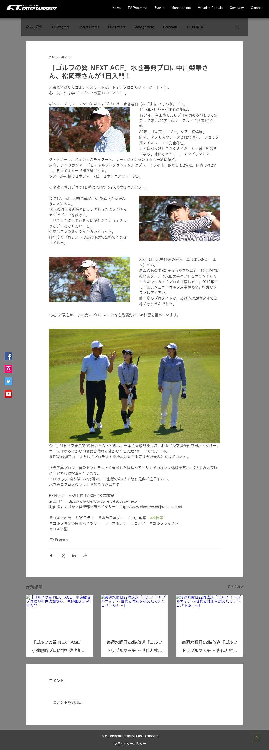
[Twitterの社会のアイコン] (8, 381)
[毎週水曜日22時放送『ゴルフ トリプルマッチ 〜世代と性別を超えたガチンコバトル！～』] (134, 614)
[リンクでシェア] (85, 555)
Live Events (116, 27)
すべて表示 (235, 586)
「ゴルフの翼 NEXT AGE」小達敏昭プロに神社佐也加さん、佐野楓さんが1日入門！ (59, 647)
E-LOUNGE (195, 27)
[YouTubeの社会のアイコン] (8, 394)
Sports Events (88, 27)
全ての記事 (34, 27)
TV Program (60, 27)
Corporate (170, 27)
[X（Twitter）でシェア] (62, 555)
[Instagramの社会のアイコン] (8, 369)
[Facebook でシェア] (51, 555)
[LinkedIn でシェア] (74, 555)
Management (144, 27)
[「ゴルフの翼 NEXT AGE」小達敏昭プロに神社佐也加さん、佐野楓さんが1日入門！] (59, 614)
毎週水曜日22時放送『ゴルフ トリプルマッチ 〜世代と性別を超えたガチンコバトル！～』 (134, 647)
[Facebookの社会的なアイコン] (8, 356)
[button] (210, 7)
